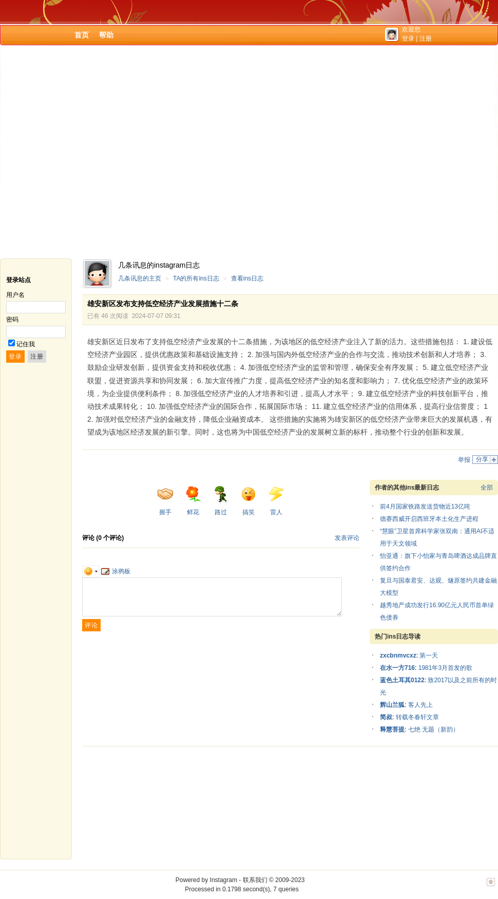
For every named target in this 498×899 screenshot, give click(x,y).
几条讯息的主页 (139, 278)
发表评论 (347, 537)
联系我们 (255, 880)
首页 (81, 35)
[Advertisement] (96, 151)
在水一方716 (397, 667)
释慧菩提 (392, 729)
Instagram (223, 880)
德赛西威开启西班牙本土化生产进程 (429, 518)
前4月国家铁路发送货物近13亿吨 (425, 506)
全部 (487, 487)
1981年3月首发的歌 (445, 667)
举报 (464, 459)
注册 (425, 38)
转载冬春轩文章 (417, 717)
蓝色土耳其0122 (402, 680)
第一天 (428, 655)
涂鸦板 (115, 571)
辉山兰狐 (392, 704)
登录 (408, 38)
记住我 (25, 344)
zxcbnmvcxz (398, 655)
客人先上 (420, 704)
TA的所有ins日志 (196, 278)
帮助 (106, 35)
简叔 (386, 717)
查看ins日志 (247, 278)
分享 (482, 459)
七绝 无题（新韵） (433, 729)
